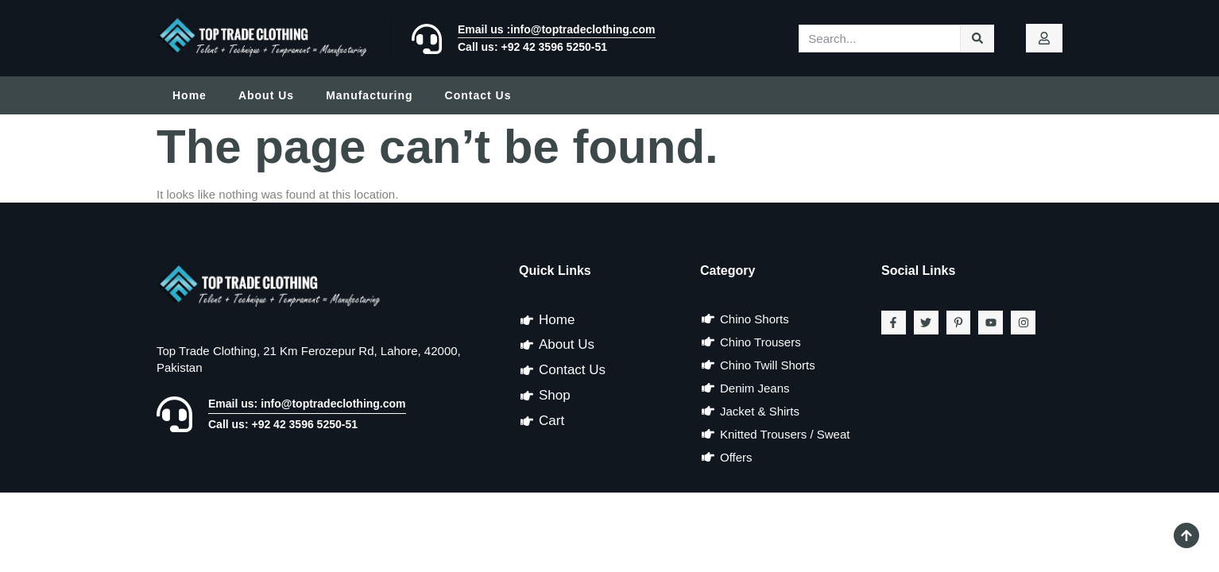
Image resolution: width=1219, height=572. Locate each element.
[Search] (978, 38)
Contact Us (478, 95)
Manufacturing (369, 95)
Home (189, 95)
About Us (266, 95)
